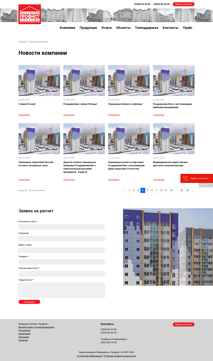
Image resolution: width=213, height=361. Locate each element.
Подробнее (24, 115)
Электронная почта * (28, 268)
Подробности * (25, 280)
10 (171, 190)
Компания (67, 28)
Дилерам (23, 340)
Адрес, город (25, 245)
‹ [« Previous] (124, 190)
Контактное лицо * (27, 221)
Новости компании (38, 41)
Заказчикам (24, 333)
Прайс (187, 28)
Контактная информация (89, 356)
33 (187, 190)
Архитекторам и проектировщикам (36, 327)
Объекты (123, 28)
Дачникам (23, 337)
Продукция (88, 28)
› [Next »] (192, 190)
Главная (22, 41)
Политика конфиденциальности (120, 356)
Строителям (24, 330)
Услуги (106, 28)
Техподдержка (146, 28)
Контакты (170, 28)
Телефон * (23, 256)
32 (181, 190)
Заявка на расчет (183, 4)
